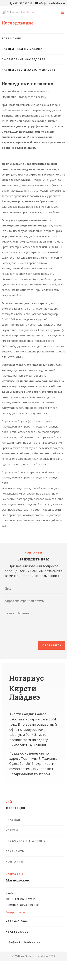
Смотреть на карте (18, 912)
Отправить (51, 645)
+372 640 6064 (17, 921)
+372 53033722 (17, 931)
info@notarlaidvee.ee (23, 942)
